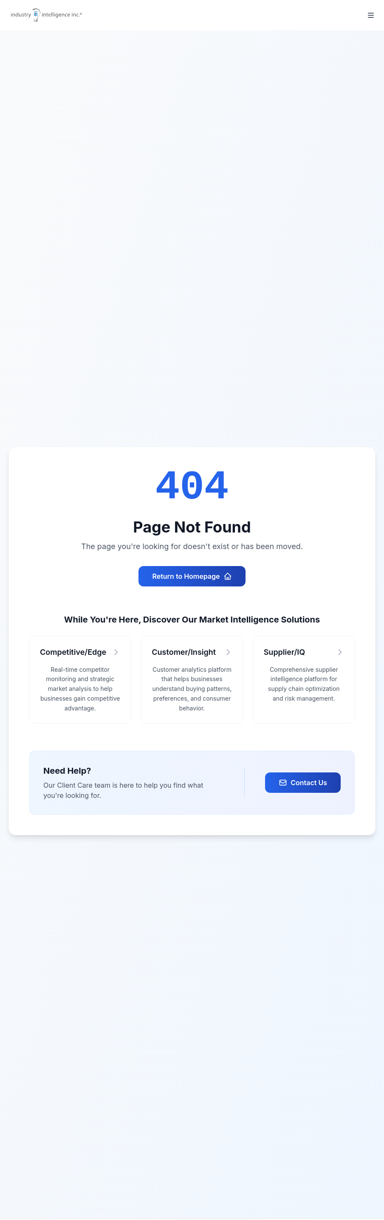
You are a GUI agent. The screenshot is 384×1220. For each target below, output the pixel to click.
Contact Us (303, 782)
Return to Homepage (192, 576)
